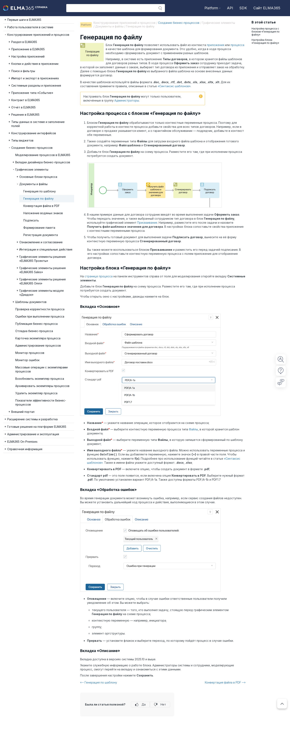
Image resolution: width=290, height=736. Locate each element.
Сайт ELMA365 (266, 8)
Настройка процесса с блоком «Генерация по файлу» (266, 31)
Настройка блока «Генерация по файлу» (265, 41)
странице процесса (99, 276)
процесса (237, 45)
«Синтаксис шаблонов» (174, 86)
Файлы (193, 429)
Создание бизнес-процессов (178, 22)
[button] (160, 8)
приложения (215, 45)
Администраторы (126, 100)
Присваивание (147, 222)
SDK (243, 8)
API (230, 8)
